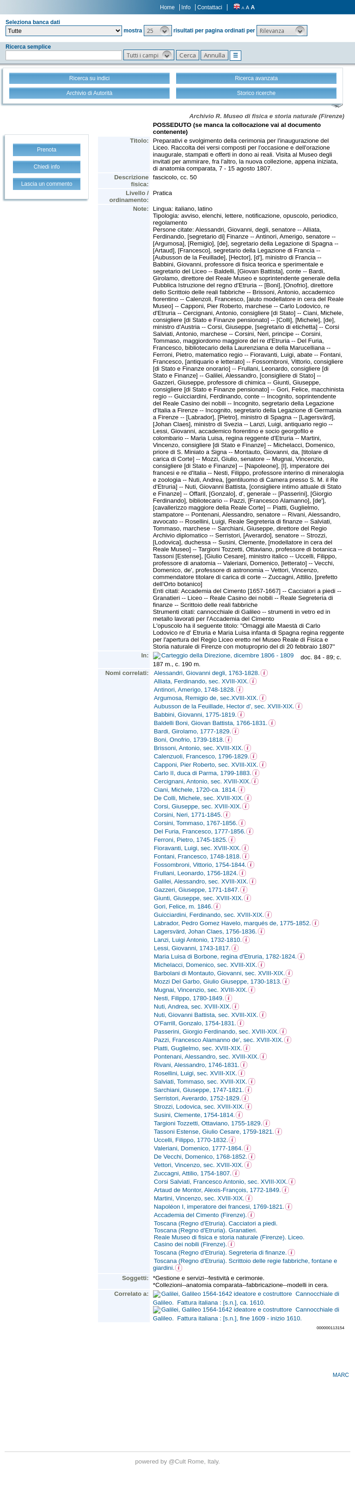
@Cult (178, 1461)
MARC (341, 1375)
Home (167, 7)
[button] (158, 30)
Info (185, 7)
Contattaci (209, 7)
